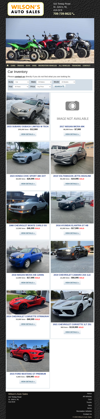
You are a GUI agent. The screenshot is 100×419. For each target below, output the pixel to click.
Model (56, 82)
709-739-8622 (64, 13)
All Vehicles (64, 65)
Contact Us (87, 414)
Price (33, 86)
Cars (13, 65)
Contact (86, 65)
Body (11, 82)
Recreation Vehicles (47, 65)
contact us (20, 76)
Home (89, 394)
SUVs (28, 65)
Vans (34, 65)
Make (33, 82)
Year (11, 86)
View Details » (28, 134)
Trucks (20, 65)
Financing (76, 65)
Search (59, 86)
